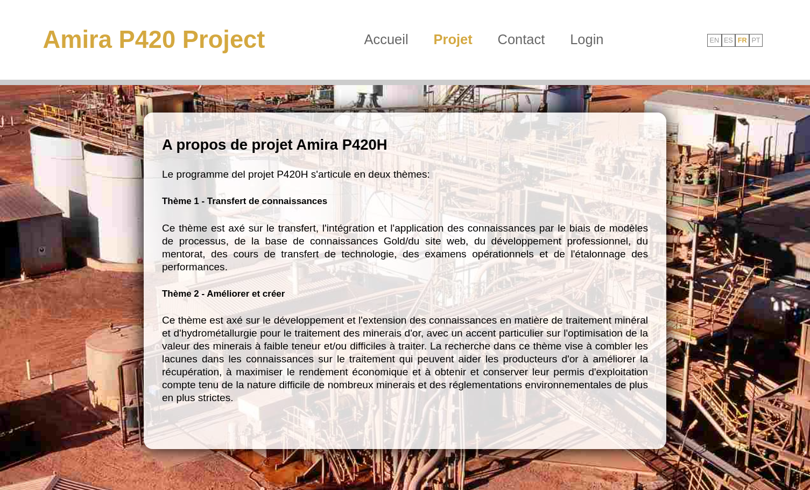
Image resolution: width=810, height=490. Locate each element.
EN (714, 40)
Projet (453, 39)
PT (755, 40)
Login (586, 39)
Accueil (386, 39)
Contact (521, 39)
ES (728, 40)
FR (742, 40)
